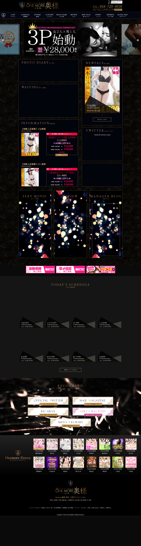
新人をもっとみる (102, 119)
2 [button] (99, 115)
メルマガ (83, 507)
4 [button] (105, 115)
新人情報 (70, 507)
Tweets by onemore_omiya (102, 135)
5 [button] (108, 115)
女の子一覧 (49, 507)
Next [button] (138, 40)
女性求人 (102, 507)
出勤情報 (64, 507)
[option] (70, 39)
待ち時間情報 (57, 507)
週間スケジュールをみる (70, 369)
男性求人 (108, 507)
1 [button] (96, 115)
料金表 (43, 507)
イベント (77, 507)
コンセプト (37, 507)
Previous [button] (3, 40)
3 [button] (102, 115)
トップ (30, 507)
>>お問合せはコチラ (61, 155)
